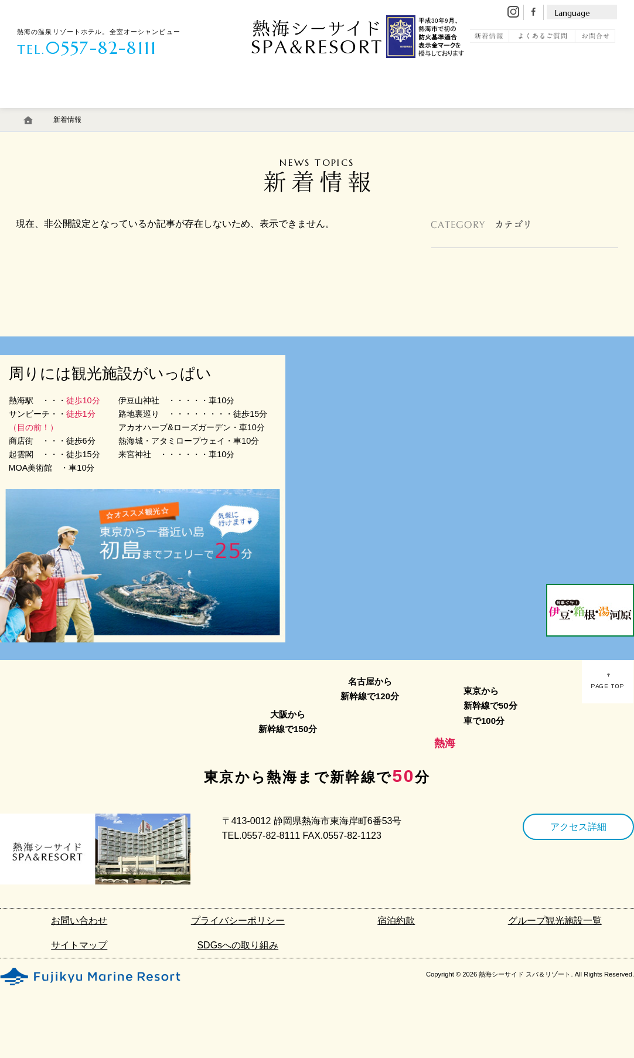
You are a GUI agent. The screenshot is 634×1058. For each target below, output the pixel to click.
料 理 (172, 113)
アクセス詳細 (578, 827)
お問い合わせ (79, 921)
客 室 (46, 113)
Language (572, 13)
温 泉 (109, 113)
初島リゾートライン (440, 113)
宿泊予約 (577, 113)
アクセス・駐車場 (361, 113)
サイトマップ (79, 945)
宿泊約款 (396, 921)
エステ (229, 113)
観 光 (513, 113)
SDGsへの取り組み (237, 945)
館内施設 (293, 113)
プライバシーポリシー (238, 921)
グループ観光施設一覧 (555, 921)
